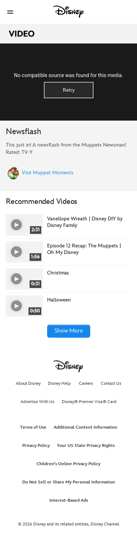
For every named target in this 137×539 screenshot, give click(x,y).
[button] (10, 12)
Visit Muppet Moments (47, 173)
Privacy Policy (36, 445)
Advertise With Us (37, 402)
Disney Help (59, 383)
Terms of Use (33, 427)
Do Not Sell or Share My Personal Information (68, 482)
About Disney (28, 383)
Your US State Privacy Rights (86, 445)
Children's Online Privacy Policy (68, 464)
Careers (86, 383)
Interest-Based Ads (68, 500)
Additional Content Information (85, 427)
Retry (69, 90)
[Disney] (68, 11)
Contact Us (111, 383)
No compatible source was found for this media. (68, 75)
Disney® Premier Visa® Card (89, 402)
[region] (68, 82)
